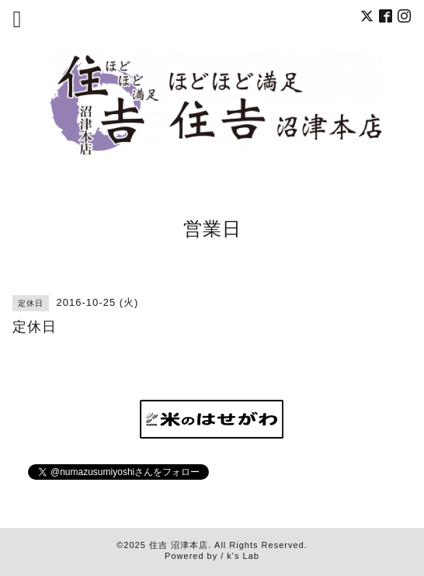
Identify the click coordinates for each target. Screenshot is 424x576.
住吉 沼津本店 (178, 545)
